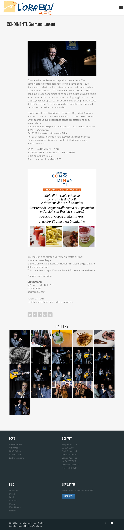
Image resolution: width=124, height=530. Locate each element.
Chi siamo (13, 490)
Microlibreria (15, 507)
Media (12, 504)
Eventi (12, 494)
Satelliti (12, 510)
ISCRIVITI (68, 496)
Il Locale (13, 500)
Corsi (11, 497)
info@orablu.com (69, 454)
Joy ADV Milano (35, 526)
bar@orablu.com (16, 458)
